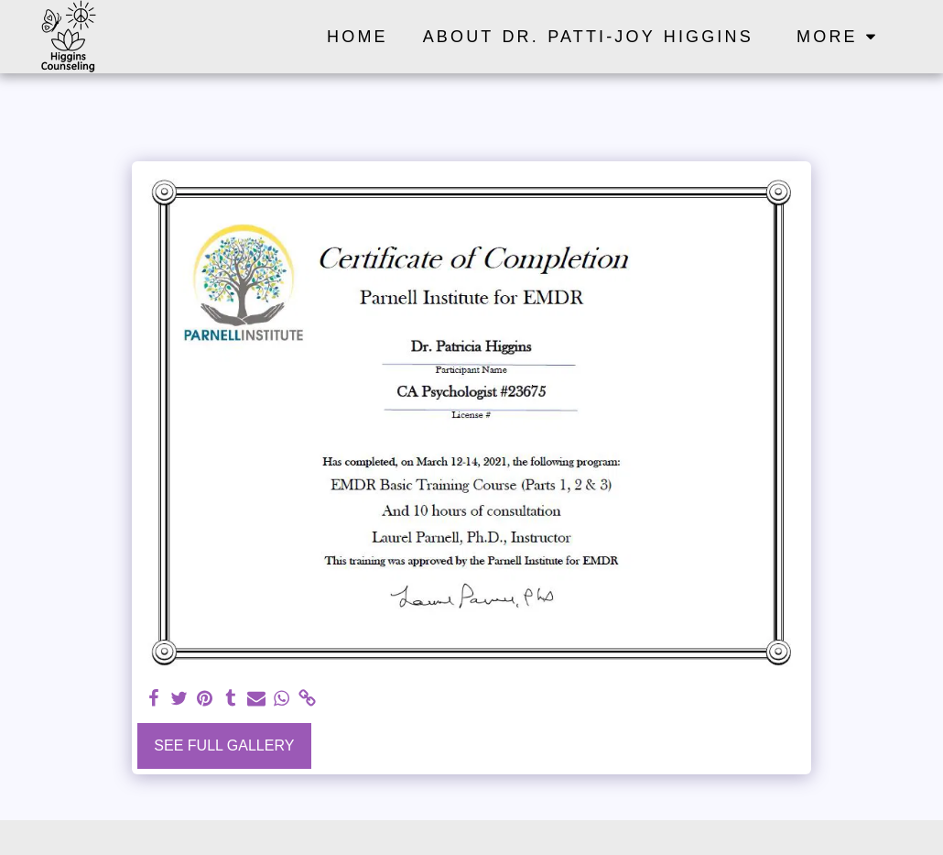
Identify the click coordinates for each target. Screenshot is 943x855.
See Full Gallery (224, 745)
